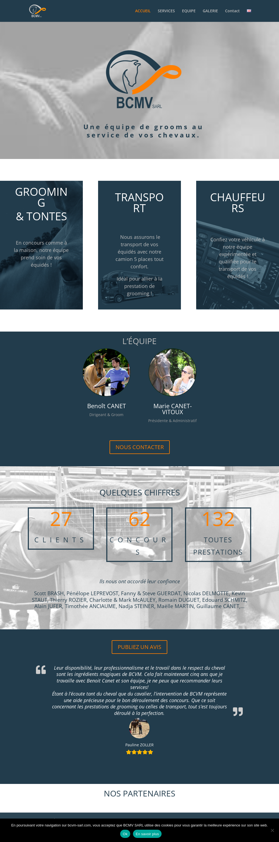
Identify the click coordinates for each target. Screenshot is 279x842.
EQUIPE (189, 11)
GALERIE (210, 11)
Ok (125, 834)
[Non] (272, 830)
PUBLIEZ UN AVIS (139, 647)
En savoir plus (147, 834)
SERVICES (166, 11)
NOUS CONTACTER (140, 447)
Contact (232, 11)
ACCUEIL (143, 11)
